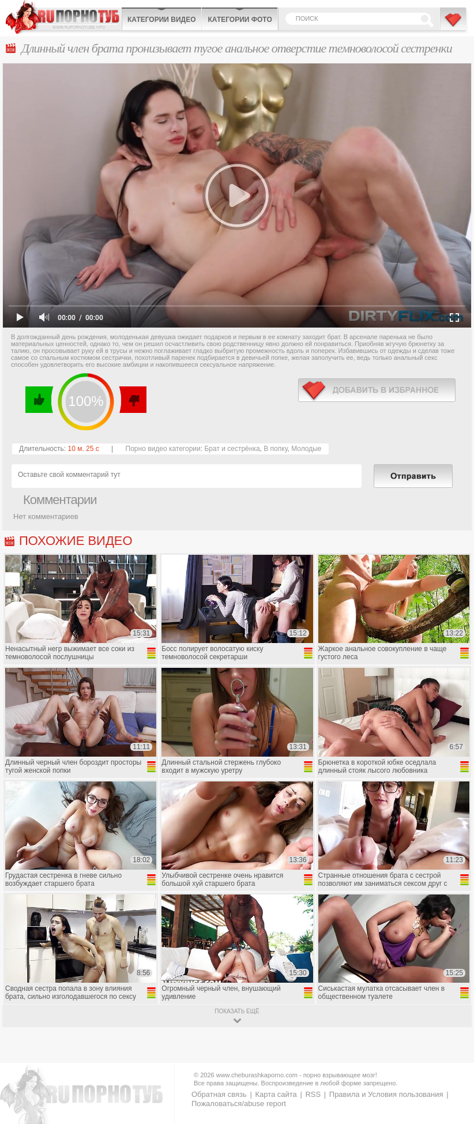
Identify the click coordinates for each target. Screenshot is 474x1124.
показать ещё (237, 1011)
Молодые (306, 449)
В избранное (453, 25)
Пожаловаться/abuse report (238, 1103)
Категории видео (161, 20)
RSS (313, 1094)
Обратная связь (219, 1094)
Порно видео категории (163, 449)
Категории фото (240, 20)
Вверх (451, 1056)
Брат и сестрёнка (231, 449)
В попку (275, 449)
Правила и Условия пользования (386, 1094)
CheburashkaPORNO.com (63, 17)
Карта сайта (275, 1094)
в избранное (377, 390)
